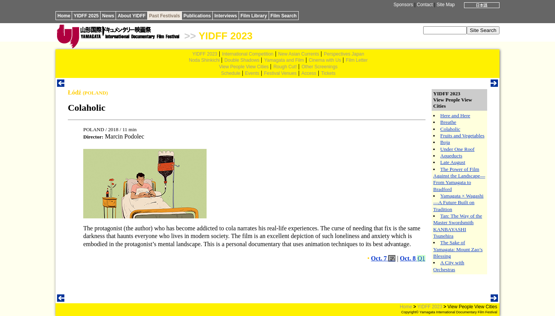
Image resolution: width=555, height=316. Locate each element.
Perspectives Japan (344, 54)
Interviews (225, 16)
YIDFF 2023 (225, 36)
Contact (424, 4)
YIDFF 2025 (86, 16)
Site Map (446, 4)
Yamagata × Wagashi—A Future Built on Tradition (458, 202)
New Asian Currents (298, 54)
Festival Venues (280, 73)
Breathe (448, 122)
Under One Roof (457, 149)
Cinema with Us (325, 60)
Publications (197, 16)
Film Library (253, 16)
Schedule (230, 73)
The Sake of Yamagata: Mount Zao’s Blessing (458, 249)
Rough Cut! (285, 66)
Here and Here (455, 115)
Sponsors (403, 4)
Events (252, 73)
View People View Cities (244, 66)
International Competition (247, 54)
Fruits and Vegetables (462, 136)
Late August (452, 162)
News (108, 16)
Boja (445, 142)
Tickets (328, 73)
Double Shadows (241, 60)
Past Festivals (164, 16)
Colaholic (450, 129)
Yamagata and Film (284, 60)
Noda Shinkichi (204, 60)
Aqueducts (451, 156)
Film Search (284, 16)
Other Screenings (319, 66)
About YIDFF (131, 16)
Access (308, 73)
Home (63, 16)
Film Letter (357, 60)
